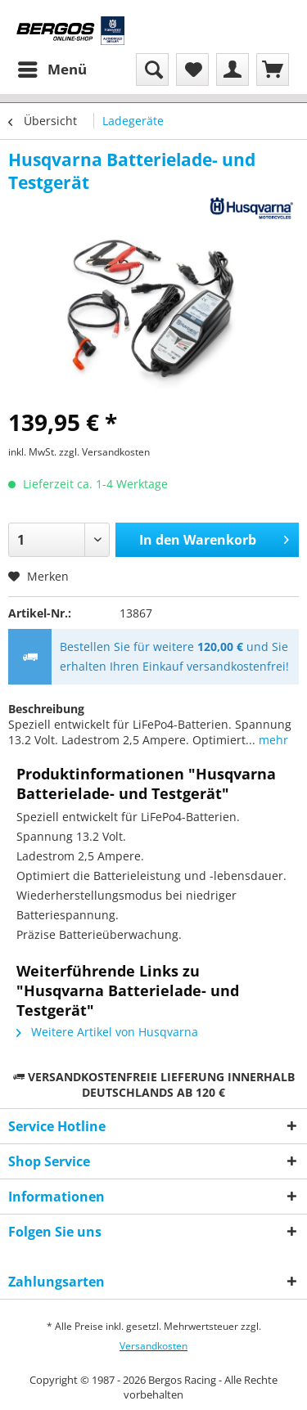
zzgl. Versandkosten (104, 452)
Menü (52, 67)
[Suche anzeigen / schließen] (152, 69)
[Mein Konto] (232, 69)
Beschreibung (46, 708)
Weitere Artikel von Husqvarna (107, 1032)
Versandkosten (153, 1346)
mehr (271, 740)
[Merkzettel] (192, 69)
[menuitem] (51, 69)
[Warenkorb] (272, 69)
